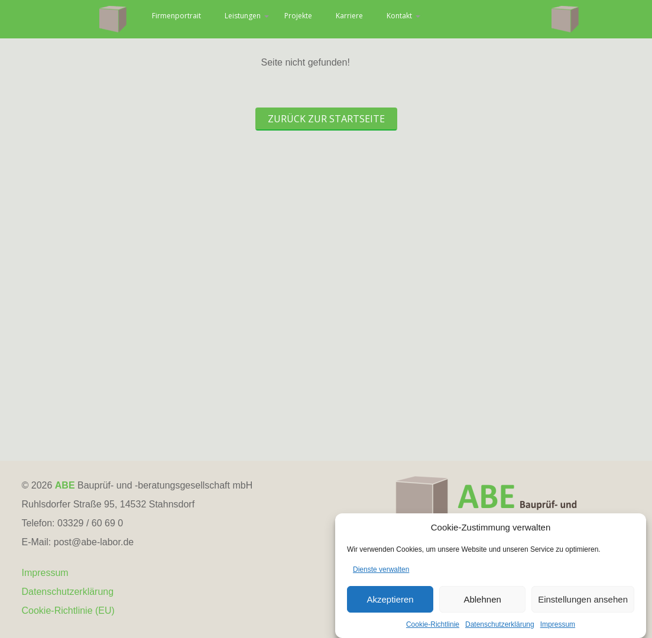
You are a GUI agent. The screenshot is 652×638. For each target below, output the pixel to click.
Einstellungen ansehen (583, 604)
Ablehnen (482, 604)
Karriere (424, 18)
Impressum (557, 630)
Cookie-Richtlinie (432, 630)
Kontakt (482, 18)
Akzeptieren (389, 604)
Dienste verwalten (381, 575)
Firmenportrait (214, 18)
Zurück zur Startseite (326, 118)
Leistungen (299, 18)
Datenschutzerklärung (499, 630)
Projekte (365, 18)
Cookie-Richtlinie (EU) (68, 611)
